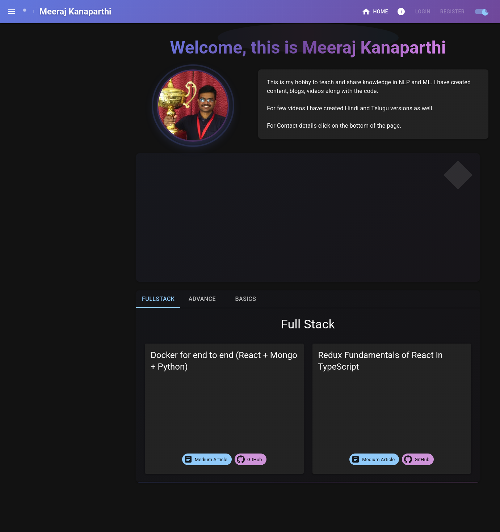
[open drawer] (11, 11)
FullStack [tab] (158, 298)
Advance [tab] (202, 298)
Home (375, 11)
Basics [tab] (245, 298)
